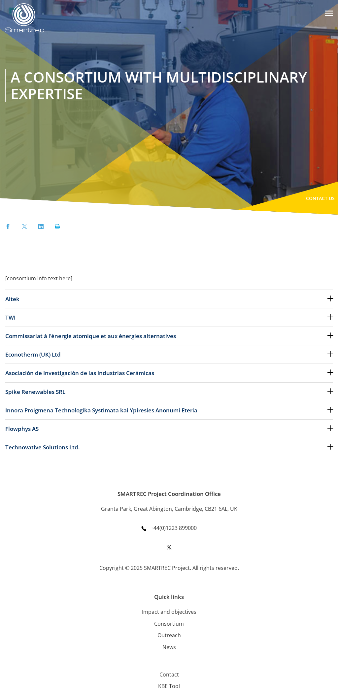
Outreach (169, 635)
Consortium (169, 623)
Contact (169, 674)
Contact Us (320, 198)
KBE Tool (169, 686)
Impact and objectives (169, 611)
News (169, 647)
